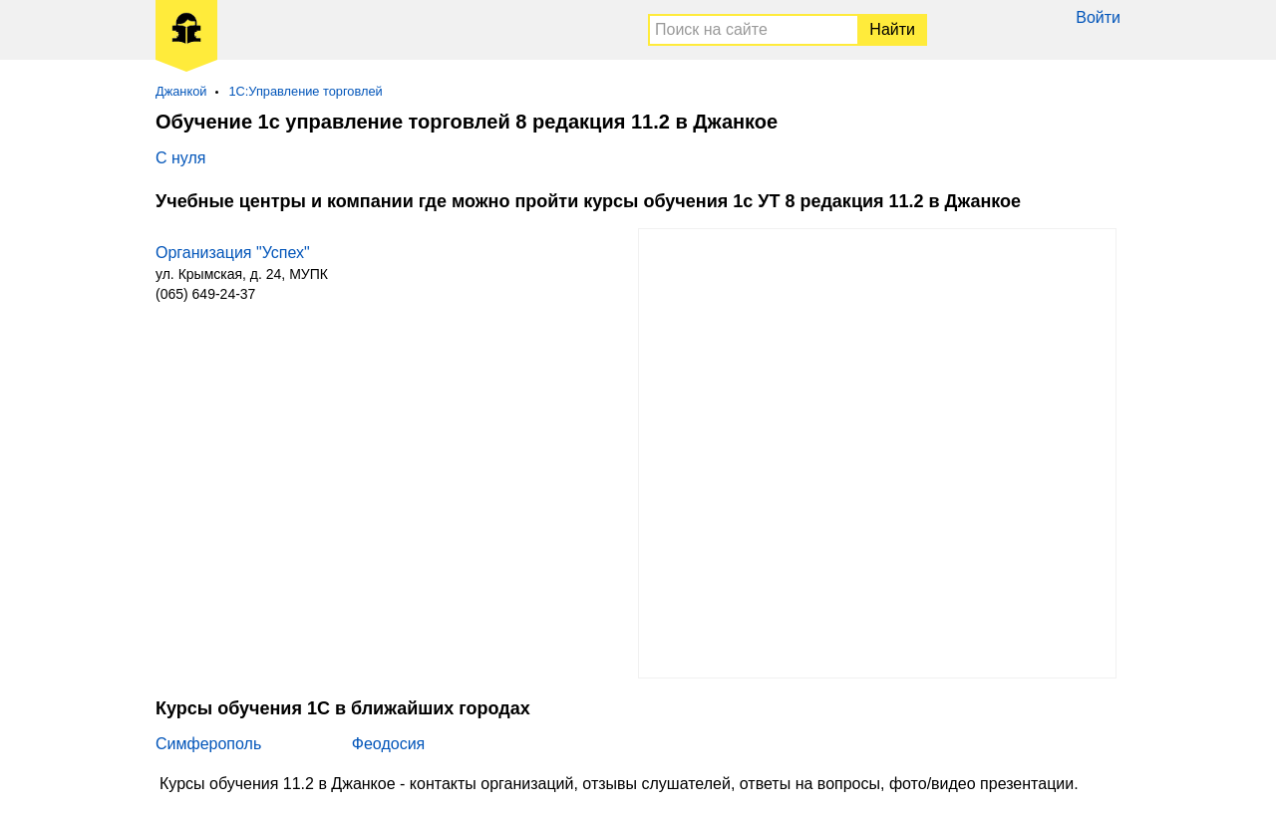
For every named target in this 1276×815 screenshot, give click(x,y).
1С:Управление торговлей (305, 91)
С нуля (180, 157)
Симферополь (208, 743)
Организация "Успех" (233, 252)
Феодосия (388, 743)
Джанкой (181, 91)
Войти (1098, 17)
